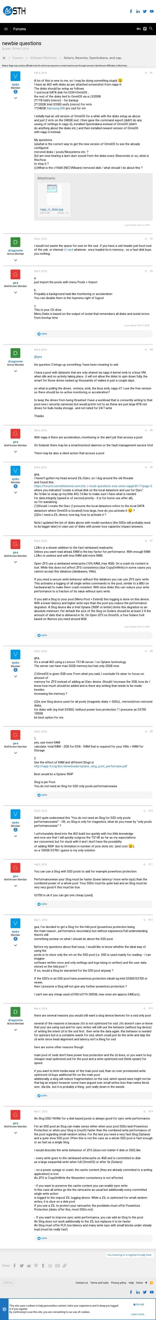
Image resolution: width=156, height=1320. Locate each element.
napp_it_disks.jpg (51, 209)
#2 (151, 238)
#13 (150, 1008)
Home (139, 1282)
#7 (151, 540)
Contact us (82, 1282)
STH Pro (8, 1282)
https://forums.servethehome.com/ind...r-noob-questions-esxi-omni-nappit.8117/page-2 (93, 486)
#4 (151, 349)
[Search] (151, 29)
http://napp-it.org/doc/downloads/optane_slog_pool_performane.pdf (80, 766)
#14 (150, 1111)
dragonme (15, 250)
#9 (151, 731)
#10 (150, 810)
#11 (150, 864)
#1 (151, 72)
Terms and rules (99, 1282)
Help (131, 1282)
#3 (151, 271)
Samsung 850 (56, 108)
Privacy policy (118, 1282)
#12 (150, 919)
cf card (68, 249)
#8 (151, 651)
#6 (151, 467)
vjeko (8, 48)
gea (15, 283)
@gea (38, 357)
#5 (151, 430)
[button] (6, 29)
